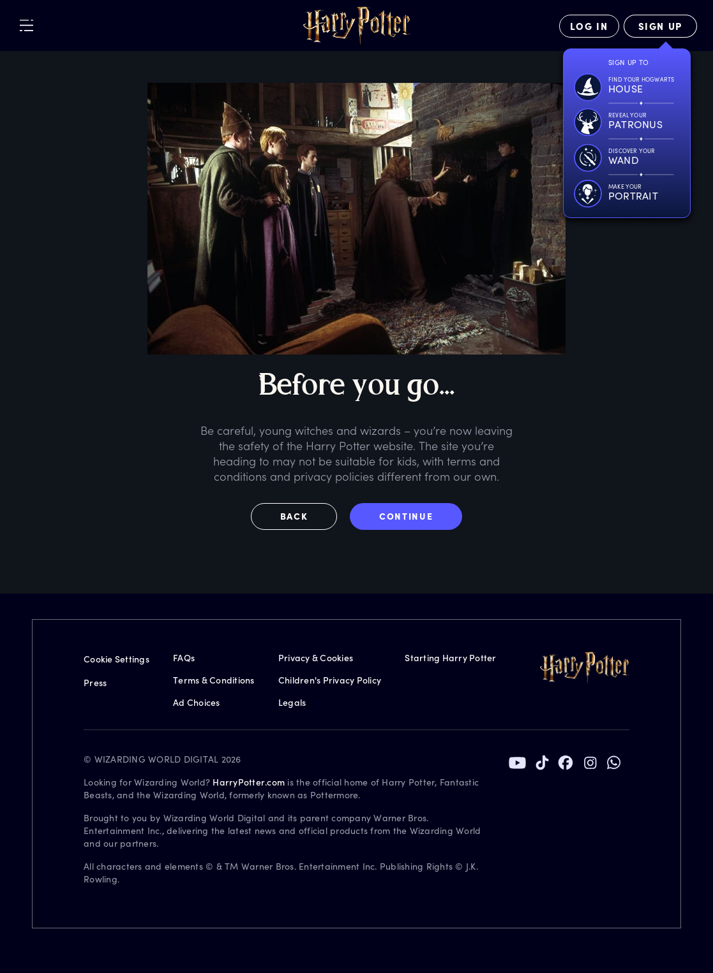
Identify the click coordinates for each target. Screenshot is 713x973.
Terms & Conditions (214, 680)
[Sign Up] (660, 26)
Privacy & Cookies (315, 658)
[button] (300, 516)
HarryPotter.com (249, 782)
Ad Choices (196, 702)
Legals (292, 702)
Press (95, 683)
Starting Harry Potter (450, 658)
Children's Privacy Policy (329, 680)
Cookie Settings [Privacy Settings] (116, 659)
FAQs (184, 658)
